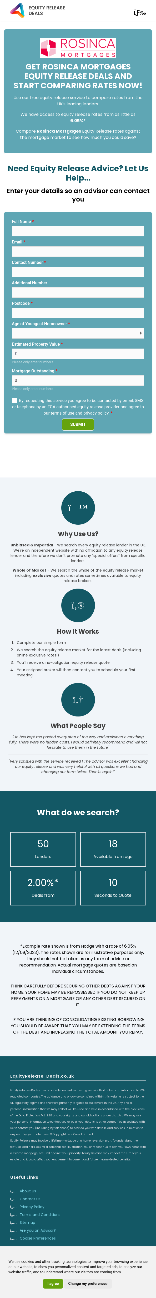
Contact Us (30, 1199)
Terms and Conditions (40, 1214)
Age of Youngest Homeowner (39, 323)
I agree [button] (53, 1283)
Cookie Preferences (38, 1238)
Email (17, 242)
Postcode (21, 303)
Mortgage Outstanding (33, 370)
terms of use (62, 413)
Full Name (21, 221)
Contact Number (27, 262)
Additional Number (29, 282)
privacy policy (96, 413)
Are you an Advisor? (38, 1230)
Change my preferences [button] (87, 1283)
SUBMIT (78, 424)
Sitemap (27, 1222)
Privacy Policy (32, 1206)
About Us (28, 1191)
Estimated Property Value (36, 344)
